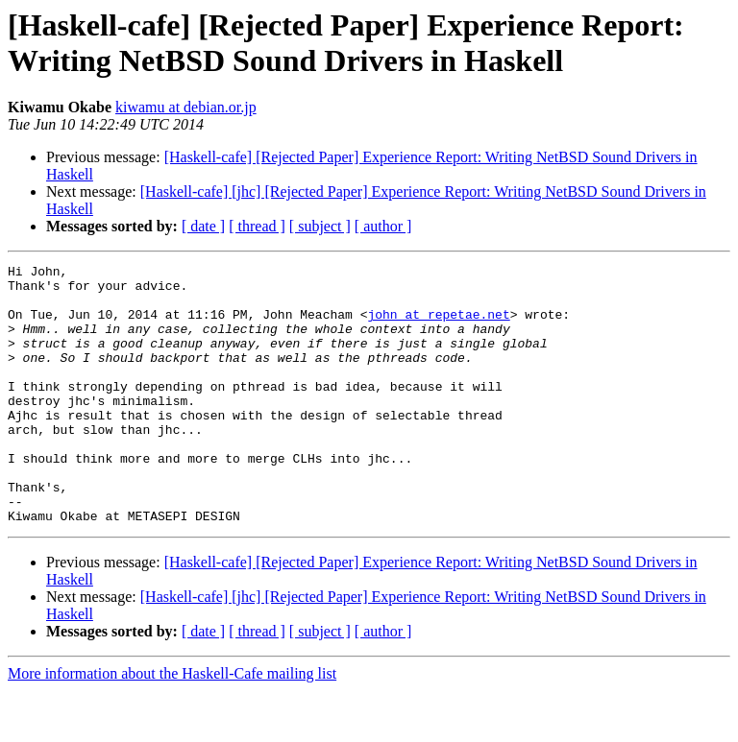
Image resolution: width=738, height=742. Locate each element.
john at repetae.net (438, 325)
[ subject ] (320, 226)
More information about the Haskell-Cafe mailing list (172, 725)
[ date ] (203, 226)
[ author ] (383, 226)
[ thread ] (257, 226)
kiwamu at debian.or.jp (186, 107)
